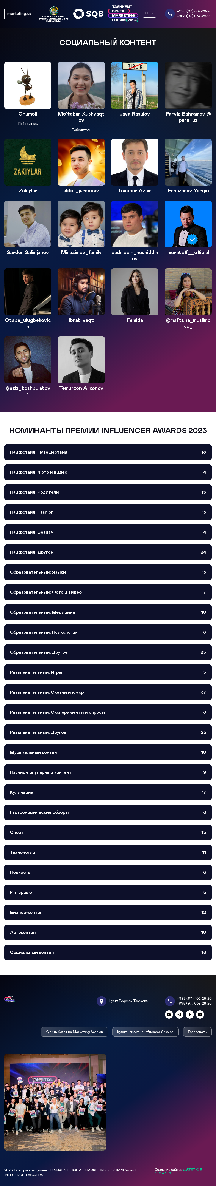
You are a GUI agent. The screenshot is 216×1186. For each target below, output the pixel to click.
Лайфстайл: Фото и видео (108, 472)
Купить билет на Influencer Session (145, 1032)
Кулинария (108, 792)
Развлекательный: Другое (108, 732)
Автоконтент (108, 932)
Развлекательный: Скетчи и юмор (108, 692)
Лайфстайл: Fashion (108, 512)
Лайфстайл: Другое (108, 552)
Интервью (108, 892)
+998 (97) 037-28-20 (194, 16)
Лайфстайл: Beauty (108, 532)
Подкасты (108, 872)
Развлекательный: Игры (108, 672)
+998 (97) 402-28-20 (194, 11)
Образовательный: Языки (108, 572)
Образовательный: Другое (108, 652)
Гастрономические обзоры (108, 812)
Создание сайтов (178, 1171)
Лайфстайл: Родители (108, 492)
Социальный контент (108, 952)
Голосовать (197, 1032)
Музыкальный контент (108, 752)
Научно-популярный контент (108, 772)
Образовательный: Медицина (108, 612)
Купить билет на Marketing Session (74, 1032)
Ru (147, 13)
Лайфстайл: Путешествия (108, 452)
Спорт (108, 832)
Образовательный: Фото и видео (108, 592)
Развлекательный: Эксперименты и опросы (108, 712)
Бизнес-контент (108, 912)
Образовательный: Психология (108, 632)
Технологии (108, 852)
